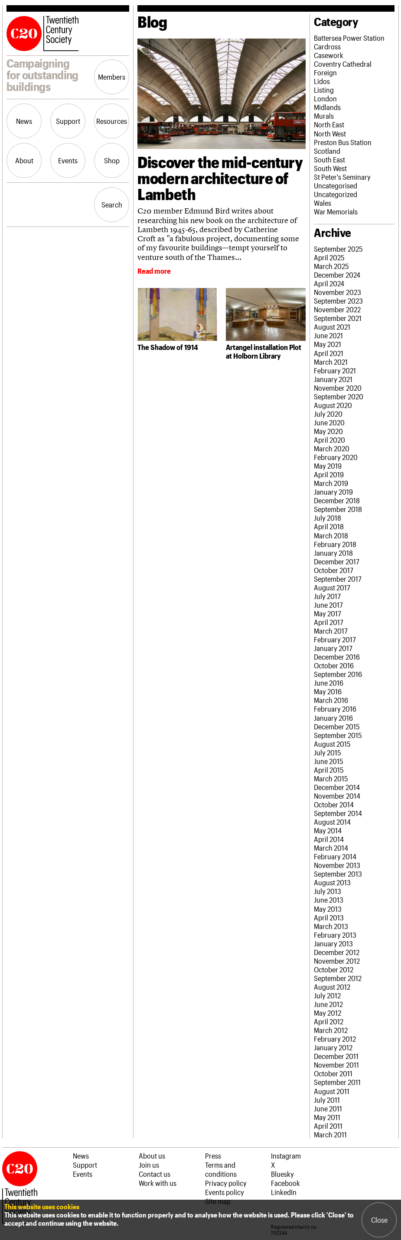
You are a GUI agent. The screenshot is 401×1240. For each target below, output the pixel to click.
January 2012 (333, 1047)
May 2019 (328, 465)
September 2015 (338, 735)
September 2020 (338, 396)
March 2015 (331, 778)
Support (68, 121)
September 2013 (338, 873)
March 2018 (331, 535)
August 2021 (332, 326)
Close (379, 1219)
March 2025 (331, 266)
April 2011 (328, 1125)
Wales (322, 202)
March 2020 (331, 448)
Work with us (157, 1182)
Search (111, 204)
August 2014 (332, 821)
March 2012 (331, 1030)
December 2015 (337, 726)
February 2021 (335, 370)
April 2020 (329, 439)
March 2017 (331, 630)
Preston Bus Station (343, 142)
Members (111, 76)
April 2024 (329, 283)
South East (329, 159)
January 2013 (333, 943)
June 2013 (328, 899)
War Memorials (336, 211)
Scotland (327, 150)
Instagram (286, 1155)
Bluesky (282, 1173)
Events (68, 160)
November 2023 (337, 292)
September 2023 (338, 300)
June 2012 (328, 1004)
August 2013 (332, 882)
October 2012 (333, 969)
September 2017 (338, 578)
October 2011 (333, 1073)
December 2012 (336, 952)
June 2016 (328, 682)
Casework (328, 55)
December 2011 (336, 1056)
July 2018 (327, 517)
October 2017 (333, 570)
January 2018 (333, 552)
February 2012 (335, 1038)
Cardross (327, 46)
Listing (324, 89)
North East (329, 124)
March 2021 (331, 361)
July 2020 (328, 413)
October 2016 (334, 665)
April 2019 (329, 474)
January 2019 (333, 491)
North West (330, 133)
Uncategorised (335, 185)
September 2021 (338, 318)
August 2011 (331, 1091)
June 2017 (328, 604)
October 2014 (334, 804)
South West (330, 168)
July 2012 (327, 995)
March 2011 (330, 1134)
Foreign (325, 72)
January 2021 (333, 379)
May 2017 (327, 613)
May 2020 (328, 431)
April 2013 (329, 917)
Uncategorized (335, 194)
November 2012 (337, 960)
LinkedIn (284, 1192)
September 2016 (338, 674)
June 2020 (329, 422)
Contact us (154, 1173)
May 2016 (328, 691)
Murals (324, 115)
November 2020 (338, 387)
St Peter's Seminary (342, 176)
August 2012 (332, 986)
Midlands (327, 107)
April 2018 (329, 526)
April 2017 (328, 622)
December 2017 (336, 561)
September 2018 (338, 509)
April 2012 (328, 1021)
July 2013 (327, 891)
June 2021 (328, 335)
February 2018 (335, 544)
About (24, 160)
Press (213, 1155)
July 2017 (327, 596)
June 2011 (328, 1108)
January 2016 (333, 717)
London (325, 98)
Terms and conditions (221, 1169)
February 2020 (336, 457)
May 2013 (328, 908)
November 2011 (336, 1064)
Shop (112, 160)
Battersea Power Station (349, 37)
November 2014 (337, 795)
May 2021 (327, 344)
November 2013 (337, 865)
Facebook (285, 1182)
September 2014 (338, 813)
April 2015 (329, 769)
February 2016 (335, 708)
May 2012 (327, 1012)
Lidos (322, 81)
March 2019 (331, 483)
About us (152, 1155)
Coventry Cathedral (343, 63)
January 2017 (333, 648)
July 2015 (327, 752)
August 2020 (333, 405)
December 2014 (337, 787)
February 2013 (335, 934)
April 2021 (328, 353)
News (24, 121)
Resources (111, 121)
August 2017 (332, 587)
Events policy (224, 1192)
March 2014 (331, 847)
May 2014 (328, 830)
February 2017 (335, 639)
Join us (149, 1164)
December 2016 (337, 656)
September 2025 (338, 248)
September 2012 (338, 978)
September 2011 (337, 1082)
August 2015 (332, 743)
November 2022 (337, 309)
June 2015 (328, 761)
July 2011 (327, 1099)
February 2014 (335, 856)
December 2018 (337, 500)
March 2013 (331, 926)
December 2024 (337, 274)
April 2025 (329, 257)
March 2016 (331, 700)
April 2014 (329, 839)
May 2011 (327, 1117)
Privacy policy (226, 1182)
